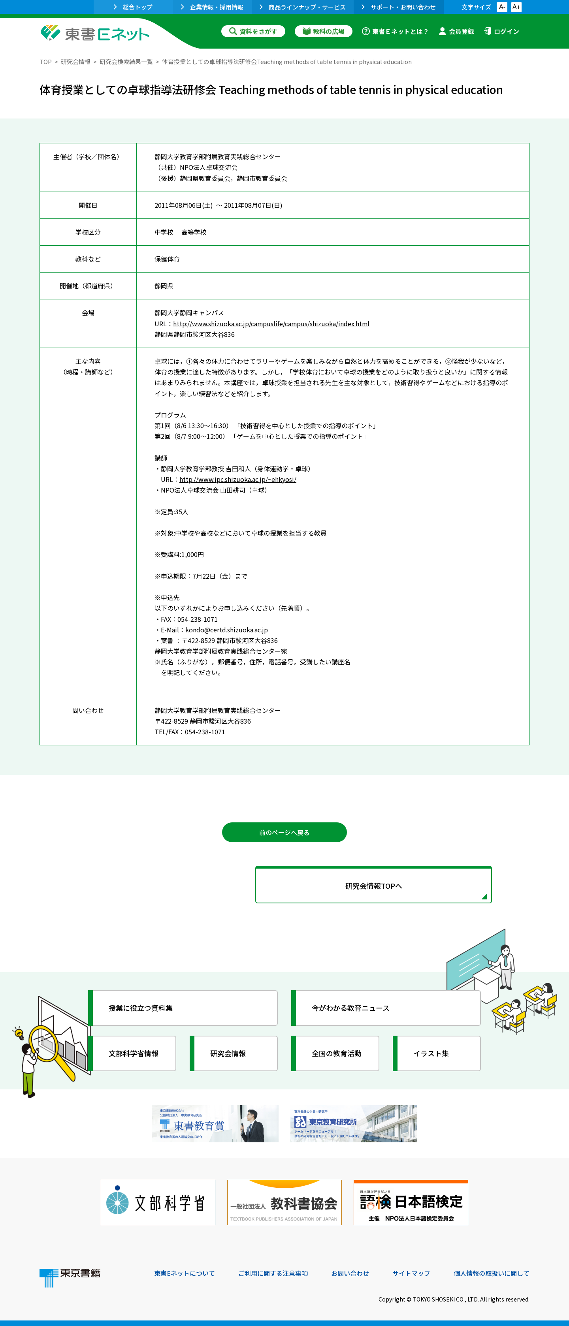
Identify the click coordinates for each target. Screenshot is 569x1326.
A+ (516, 7)
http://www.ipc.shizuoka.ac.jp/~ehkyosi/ (238, 478)
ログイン (501, 31)
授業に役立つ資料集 (141, 1007)
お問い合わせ (350, 1272)
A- (502, 7)
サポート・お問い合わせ (399, 7)
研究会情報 (75, 61)
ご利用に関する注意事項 (273, 1272)
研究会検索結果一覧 (126, 61)
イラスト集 (431, 1053)
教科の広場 (324, 31)
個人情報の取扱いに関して (491, 1272)
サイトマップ (411, 1272)
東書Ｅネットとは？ (395, 31)
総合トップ (133, 7)
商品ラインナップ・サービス (303, 7)
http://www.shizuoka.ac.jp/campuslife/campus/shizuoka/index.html (273, 323)
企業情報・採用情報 (212, 7)
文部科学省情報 (133, 1053)
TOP (46, 61)
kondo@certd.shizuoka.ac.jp (227, 629)
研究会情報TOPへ (284, 885)
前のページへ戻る (284, 832)
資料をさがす (253, 31)
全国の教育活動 (337, 1053)
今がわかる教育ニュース (351, 1007)
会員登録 (456, 31)
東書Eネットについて (184, 1272)
